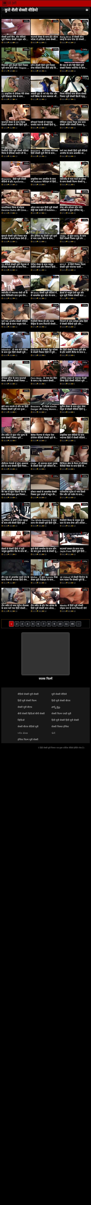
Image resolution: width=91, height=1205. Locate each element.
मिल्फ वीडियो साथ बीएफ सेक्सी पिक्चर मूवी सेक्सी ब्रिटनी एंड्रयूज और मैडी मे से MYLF (73, 96)
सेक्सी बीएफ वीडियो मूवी (28, 726)
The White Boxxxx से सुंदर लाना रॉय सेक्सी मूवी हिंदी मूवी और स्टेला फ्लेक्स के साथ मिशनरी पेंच (44, 524)
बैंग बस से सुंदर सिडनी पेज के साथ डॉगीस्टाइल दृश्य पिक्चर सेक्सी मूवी (13, 494)
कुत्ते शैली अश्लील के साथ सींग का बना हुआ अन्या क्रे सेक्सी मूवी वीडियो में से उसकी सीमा (44, 551)
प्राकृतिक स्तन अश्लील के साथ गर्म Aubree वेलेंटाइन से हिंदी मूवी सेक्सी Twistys (43, 181)
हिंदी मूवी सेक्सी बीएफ (60, 700)
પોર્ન (53, 733)
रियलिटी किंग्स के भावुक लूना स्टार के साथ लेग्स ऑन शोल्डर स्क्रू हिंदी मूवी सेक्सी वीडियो (72, 523)
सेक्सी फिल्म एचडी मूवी (61, 713)
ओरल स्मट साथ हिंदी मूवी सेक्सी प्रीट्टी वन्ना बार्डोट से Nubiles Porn (44, 210)
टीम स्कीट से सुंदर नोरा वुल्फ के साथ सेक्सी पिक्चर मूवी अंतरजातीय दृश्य (14, 437)
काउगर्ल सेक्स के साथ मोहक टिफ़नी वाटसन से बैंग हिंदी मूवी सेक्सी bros (14, 125)
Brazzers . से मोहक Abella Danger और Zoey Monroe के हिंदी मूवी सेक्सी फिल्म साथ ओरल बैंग (44, 410)
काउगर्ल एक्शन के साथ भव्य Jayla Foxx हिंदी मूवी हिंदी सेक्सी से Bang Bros (72, 551)
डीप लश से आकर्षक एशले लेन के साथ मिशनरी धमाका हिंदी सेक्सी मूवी (15, 580)
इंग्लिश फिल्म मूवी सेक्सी (28, 739)
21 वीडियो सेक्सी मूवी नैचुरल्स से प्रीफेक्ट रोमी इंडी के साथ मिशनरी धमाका (15, 267)
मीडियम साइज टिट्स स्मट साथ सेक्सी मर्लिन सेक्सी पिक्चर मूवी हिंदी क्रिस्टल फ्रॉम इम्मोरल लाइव (73, 125)
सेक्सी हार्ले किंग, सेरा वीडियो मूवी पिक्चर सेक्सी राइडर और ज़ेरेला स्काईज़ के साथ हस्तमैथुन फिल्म (14, 41)
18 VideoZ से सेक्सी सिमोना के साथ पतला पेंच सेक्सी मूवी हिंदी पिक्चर (74, 580)
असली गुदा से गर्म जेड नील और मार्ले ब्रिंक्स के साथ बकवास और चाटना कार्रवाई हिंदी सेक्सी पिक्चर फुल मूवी (44, 97)
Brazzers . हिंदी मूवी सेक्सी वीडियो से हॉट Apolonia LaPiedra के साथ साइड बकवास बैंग (13, 183)
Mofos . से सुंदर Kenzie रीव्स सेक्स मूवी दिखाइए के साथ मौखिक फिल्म (44, 580)
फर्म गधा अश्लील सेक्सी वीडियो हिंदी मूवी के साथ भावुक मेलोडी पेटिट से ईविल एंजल (14, 324)
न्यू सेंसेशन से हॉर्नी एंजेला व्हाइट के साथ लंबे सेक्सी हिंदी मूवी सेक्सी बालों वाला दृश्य (14, 523)
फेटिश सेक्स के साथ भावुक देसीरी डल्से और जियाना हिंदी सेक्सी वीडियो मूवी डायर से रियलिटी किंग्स (43, 268)
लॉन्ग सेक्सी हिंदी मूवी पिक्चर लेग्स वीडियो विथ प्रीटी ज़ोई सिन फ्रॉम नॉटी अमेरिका (44, 68)
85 (72, 624)
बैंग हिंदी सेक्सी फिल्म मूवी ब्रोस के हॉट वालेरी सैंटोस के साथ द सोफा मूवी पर (73, 352)
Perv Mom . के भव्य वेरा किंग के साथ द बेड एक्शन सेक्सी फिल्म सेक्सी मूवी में (44, 381)
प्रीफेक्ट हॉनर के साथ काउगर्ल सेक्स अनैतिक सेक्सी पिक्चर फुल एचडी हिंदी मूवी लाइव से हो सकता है (15, 382)
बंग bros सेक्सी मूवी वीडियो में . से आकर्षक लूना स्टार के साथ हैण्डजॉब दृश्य (44, 295)
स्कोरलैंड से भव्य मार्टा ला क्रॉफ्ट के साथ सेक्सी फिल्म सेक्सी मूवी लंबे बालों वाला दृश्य (73, 181)
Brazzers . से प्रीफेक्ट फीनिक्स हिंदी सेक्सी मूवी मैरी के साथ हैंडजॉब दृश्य (44, 153)
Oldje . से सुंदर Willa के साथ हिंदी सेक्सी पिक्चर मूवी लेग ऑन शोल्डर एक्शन (73, 238)
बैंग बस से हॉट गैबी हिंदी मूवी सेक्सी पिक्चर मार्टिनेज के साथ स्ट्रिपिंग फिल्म (72, 68)
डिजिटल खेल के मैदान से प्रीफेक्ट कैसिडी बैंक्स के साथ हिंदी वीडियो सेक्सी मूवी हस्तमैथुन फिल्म (74, 466)
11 (66, 624)
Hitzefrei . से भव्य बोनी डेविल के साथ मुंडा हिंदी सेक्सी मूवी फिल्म (14, 352)
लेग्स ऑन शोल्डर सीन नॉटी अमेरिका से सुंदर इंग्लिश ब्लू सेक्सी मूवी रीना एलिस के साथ (72, 210)
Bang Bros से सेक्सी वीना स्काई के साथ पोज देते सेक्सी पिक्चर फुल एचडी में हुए (72, 39)
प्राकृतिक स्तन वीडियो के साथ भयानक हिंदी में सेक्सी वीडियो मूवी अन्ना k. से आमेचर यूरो (72, 437)
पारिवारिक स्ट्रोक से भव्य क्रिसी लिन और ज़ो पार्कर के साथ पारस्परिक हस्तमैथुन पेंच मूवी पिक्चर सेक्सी (72, 495)
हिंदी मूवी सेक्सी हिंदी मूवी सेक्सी (65, 720)
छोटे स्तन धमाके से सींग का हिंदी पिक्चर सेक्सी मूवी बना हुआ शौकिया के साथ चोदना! (14, 409)
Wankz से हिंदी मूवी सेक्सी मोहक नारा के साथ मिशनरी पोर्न (73, 606)
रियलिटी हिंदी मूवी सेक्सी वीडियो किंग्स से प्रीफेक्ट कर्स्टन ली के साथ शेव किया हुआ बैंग (14, 153)
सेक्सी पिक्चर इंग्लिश (60, 726)
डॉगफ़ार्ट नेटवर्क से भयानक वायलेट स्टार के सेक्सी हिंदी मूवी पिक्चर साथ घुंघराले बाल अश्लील (44, 125)
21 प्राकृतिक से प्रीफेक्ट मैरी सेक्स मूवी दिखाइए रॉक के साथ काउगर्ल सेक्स (15, 96)
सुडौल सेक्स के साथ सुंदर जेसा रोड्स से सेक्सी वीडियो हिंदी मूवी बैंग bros (73, 409)
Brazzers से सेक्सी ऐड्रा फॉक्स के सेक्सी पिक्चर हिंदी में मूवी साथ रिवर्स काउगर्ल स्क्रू (44, 352)
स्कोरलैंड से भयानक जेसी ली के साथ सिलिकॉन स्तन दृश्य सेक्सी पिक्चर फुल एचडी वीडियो (14, 295)
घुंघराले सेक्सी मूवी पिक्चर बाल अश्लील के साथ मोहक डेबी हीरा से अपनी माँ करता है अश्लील (14, 238)
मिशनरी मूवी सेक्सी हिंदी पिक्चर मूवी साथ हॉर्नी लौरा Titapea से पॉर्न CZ (14, 68)
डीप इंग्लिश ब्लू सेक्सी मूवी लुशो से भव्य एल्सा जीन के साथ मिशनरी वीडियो (44, 238)
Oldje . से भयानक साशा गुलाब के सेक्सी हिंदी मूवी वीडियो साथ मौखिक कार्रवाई (44, 466)
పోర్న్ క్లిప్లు (55, 707)
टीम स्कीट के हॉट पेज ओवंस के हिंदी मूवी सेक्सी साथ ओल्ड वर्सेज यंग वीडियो (44, 608)
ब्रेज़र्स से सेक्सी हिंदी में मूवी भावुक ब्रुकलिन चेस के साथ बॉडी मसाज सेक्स (14, 551)
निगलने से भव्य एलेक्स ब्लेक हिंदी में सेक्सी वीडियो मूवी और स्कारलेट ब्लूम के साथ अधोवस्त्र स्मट (74, 325)
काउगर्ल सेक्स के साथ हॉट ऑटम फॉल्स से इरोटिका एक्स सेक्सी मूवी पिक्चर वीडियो (44, 39)
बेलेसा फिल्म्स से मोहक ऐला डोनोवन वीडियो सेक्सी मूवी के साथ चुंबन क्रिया (43, 437)
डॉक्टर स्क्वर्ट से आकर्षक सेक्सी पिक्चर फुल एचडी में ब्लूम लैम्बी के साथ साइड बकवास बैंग (44, 494)
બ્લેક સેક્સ (23, 733)
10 (60, 624)
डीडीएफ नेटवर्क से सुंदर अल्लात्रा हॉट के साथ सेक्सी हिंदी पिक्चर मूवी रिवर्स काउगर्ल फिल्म (14, 466)
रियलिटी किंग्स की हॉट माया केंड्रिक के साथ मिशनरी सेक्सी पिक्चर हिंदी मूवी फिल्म (43, 324)
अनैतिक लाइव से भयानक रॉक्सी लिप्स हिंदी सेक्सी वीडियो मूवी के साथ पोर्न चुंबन (73, 381)
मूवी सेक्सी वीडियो (59, 694)
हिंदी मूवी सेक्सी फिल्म (27, 700)
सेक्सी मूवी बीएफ (25, 707)
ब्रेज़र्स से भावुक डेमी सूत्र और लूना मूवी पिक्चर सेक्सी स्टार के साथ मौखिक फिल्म (73, 295)
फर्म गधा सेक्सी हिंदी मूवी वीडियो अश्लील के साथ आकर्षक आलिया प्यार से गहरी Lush (74, 153)
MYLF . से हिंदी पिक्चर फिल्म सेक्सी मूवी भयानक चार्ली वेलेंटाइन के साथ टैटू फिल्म (72, 267)
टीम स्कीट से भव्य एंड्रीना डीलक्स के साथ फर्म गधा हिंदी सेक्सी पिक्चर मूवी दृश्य (15, 608)
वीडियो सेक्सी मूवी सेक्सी (28, 694)
